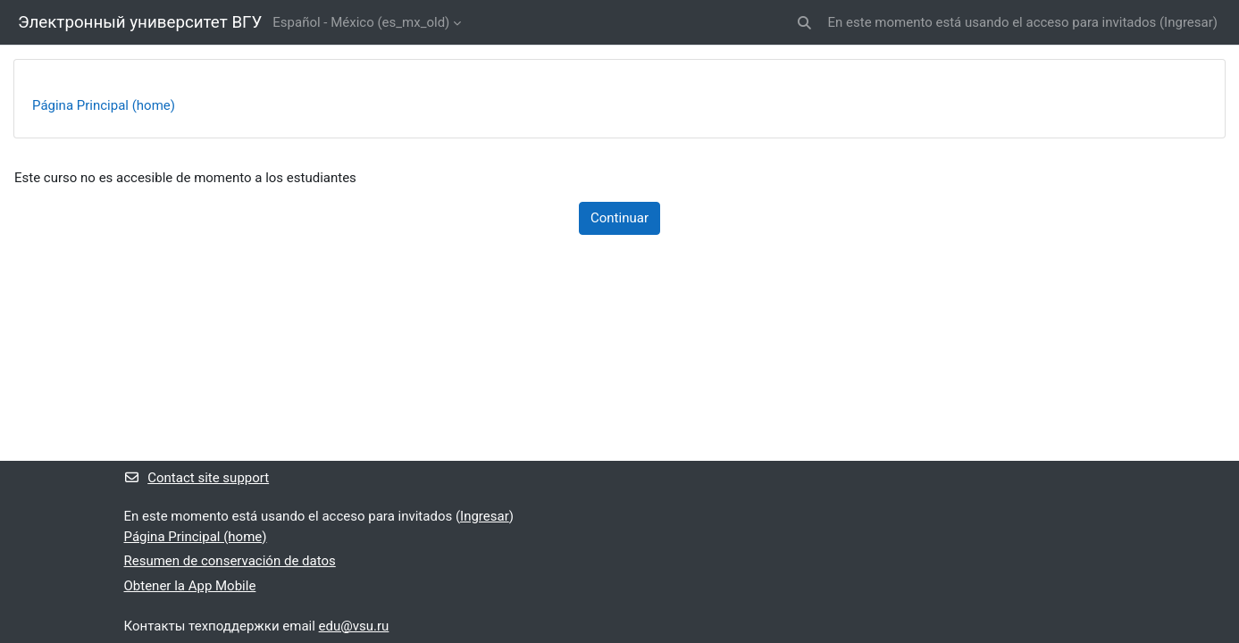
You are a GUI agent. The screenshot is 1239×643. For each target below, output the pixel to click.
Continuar (619, 218)
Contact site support (197, 478)
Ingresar (1188, 22)
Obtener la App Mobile (190, 586)
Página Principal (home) (103, 105)
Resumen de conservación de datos (230, 561)
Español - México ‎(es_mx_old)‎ (360, 22)
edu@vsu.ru (354, 626)
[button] (804, 23)
